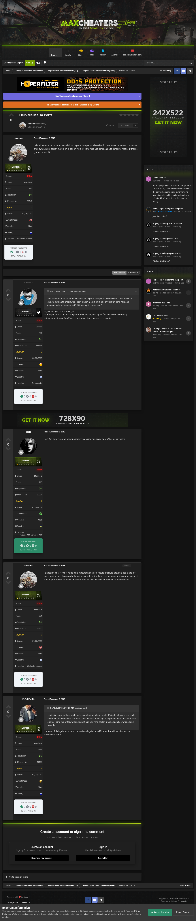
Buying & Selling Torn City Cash (167, 223)
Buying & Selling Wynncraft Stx (167, 253)
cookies (29, 914)
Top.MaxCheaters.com (132, 55)
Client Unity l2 (159, 177)
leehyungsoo (158, 283)
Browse (54, 55)
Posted (171, 181)
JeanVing (157, 335)
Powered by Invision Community (174, 901)
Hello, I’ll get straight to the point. (168, 208)
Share (110, 125)
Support (103, 55)
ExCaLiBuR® (28, 699)
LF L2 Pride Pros (160, 315)
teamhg (156, 306)
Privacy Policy (12, 903)
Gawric (158, 181)
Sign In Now (103, 858)
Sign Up (29, 63)
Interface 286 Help (161, 302)
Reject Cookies (183, 912)
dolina (155, 293)
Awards (114, 55)
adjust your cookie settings (95, 914)
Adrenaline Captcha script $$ (166, 289)
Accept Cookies (160, 912)
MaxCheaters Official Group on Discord (72, 96)
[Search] (159, 63)
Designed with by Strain (17, 897)
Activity (68, 55)
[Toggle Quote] (48, 291)
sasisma (41, 123)
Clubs (92, 55)
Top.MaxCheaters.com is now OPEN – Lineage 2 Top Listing (72, 105)
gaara (28, 432)
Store (80, 55)
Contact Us (25, 903)
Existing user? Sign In (13, 63)
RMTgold (159, 226)
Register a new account (41, 858)
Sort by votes (119, 272)
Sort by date (133, 272)
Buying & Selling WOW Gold (165, 238)
